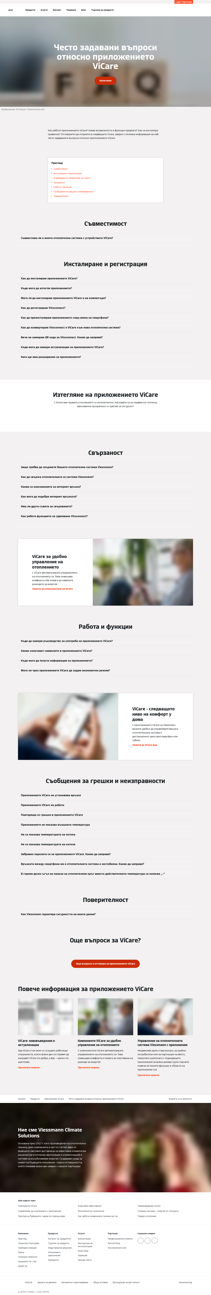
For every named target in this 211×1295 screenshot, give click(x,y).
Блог (83, 10)
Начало (21, 1099)
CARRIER (45, 1292)
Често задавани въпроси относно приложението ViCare (96, 1099)
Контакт (57, 10)
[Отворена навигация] (10, 10)
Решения (71, 10)
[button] (181, 1099)
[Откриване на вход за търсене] (191, 10)
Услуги (44, 10)
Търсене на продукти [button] (102, 10)
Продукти (30, 10)
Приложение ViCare (54, 1099)
